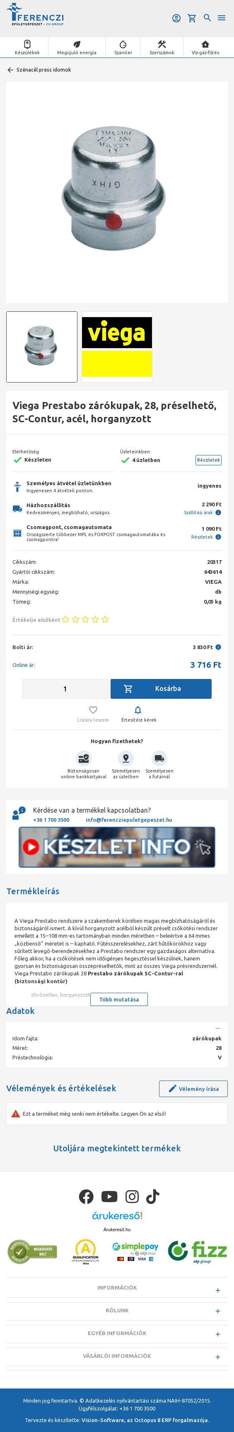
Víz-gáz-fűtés (205, 52)
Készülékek (27, 52)
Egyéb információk (117, 1333)
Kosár (192, 18)
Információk (117, 1287)
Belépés (176, 18)
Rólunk (117, 1310)
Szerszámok (162, 52)
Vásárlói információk (117, 1356)
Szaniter (123, 52)
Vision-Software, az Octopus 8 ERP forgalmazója (145, 1420)
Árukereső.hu (117, 1229)
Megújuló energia (76, 52)
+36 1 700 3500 (51, 820)
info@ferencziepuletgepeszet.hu (129, 820)
